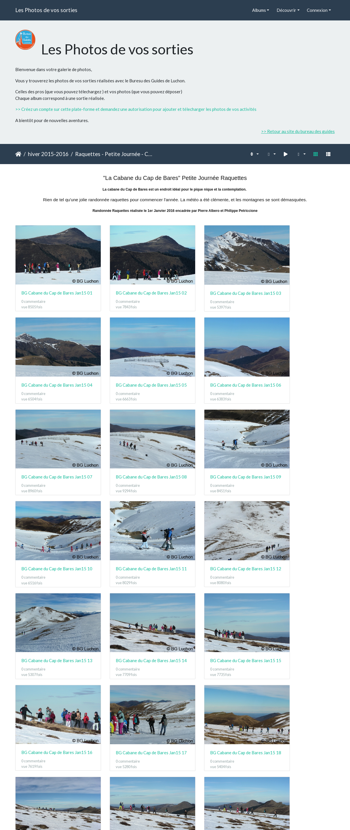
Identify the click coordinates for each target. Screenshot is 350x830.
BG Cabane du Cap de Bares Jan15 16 (298, 534)
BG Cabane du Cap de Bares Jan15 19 (216, 617)
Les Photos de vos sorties (46, 10)
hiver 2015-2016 (48, 154)
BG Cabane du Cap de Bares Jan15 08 (298, 367)
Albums (259, 10)
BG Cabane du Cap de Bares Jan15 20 (298, 617)
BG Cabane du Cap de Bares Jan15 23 (216, 701)
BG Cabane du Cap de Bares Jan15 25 (52, 784)
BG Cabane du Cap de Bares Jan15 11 (216, 451)
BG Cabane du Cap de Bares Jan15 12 (298, 451)
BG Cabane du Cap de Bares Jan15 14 (134, 534)
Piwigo (188, 818)
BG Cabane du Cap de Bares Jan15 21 (52, 701)
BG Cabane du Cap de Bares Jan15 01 (52, 284)
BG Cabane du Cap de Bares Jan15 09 (52, 451)
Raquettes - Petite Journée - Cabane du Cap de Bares (115, 154)
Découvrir (286, 10)
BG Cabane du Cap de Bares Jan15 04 (298, 284)
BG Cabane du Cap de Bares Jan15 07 (216, 367)
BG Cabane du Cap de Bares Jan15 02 (134, 284)
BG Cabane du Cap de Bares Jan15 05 (52, 368)
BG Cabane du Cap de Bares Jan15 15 (216, 534)
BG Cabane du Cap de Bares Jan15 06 (134, 368)
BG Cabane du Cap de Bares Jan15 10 (134, 451)
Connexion (317, 10)
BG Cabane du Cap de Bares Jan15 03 (216, 284)
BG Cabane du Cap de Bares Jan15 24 (298, 701)
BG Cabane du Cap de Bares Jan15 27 (216, 784)
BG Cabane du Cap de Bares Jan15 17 (52, 617)
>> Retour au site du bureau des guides (298, 131)
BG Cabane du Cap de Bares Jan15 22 (134, 701)
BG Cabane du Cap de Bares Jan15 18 (134, 617)
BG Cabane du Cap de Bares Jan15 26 (134, 784)
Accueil (18, 154)
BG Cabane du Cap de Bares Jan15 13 (52, 534)
